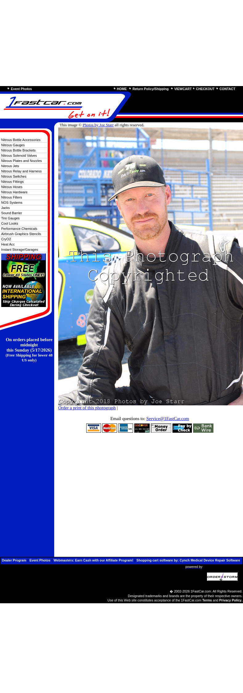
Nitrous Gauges (13, 145)
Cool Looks (9, 223)
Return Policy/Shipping (150, 89)
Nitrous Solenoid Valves (19, 155)
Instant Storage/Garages (19, 249)
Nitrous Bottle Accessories (21, 140)
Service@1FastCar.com (167, 418)
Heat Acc (8, 244)
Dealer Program (14, 560)
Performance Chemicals (19, 228)
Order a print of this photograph (87, 407)
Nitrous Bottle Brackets (18, 150)
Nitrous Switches (13, 176)
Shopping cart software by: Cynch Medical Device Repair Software (188, 560)
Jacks (5, 208)
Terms (207, 600)
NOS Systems (11, 202)
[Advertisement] (118, 43)
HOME (122, 89)
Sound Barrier (11, 213)
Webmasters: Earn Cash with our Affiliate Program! (93, 560)
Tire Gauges (10, 218)
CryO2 (6, 239)
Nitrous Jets (10, 166)
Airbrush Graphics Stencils (21, 234)
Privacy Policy (230, 600)
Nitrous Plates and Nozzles (21, 161)
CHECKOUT (205, 89)
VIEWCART (183, 89)
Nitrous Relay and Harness (21, 171)
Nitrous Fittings (12, 181)
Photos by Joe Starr (98, 125)
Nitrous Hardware (14, 192)
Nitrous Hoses (11, 187)
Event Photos (21, 89)
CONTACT (227, 89)
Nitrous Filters (11, 197)
